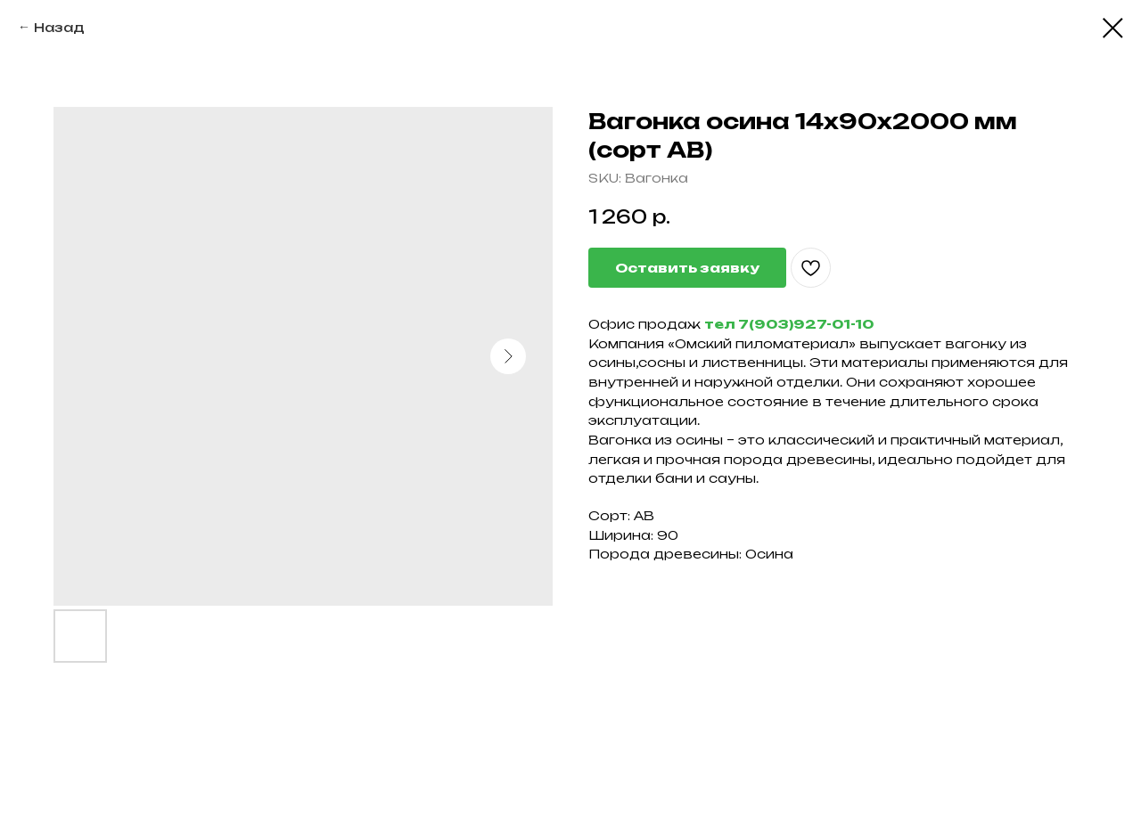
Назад (59, 27)
